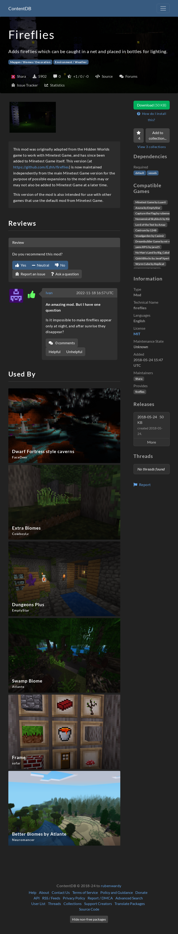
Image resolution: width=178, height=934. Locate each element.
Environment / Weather (71, 62)
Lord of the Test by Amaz (150, 224)
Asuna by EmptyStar (147, 207)
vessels (152, 173)
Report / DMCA (100, 898)
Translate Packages (129, 903)
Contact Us (61, 892)
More (151, 442)
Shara (138, 378)
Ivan (49, 292)
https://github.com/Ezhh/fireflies (41, 167)
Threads (54, 903)
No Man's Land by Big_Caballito (154, 252)
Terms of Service (85, 892)
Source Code (89, 909)
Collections (73, 903)
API (37, 898)
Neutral (40, 265)
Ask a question (65, 274)
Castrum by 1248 (145, 230)
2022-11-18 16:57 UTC (95, 292)
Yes (20, 265)
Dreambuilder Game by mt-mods (155, 241)
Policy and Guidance (116, 892)
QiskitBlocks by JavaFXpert (152, 258)
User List (38, 903)
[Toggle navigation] (163, 8)
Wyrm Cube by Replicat (149, 264)
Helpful (54, 351)
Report (142, 484)
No (60, 265)
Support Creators (98, 903)
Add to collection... (157, 135)
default (139, 173)
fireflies (139, 391)
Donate (141, 892)
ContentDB (19, 8)
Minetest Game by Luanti (150, 202)
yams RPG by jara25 (147, 247)
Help (32, 892)
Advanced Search (129, 898)
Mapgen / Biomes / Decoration (30, 62)
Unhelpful (74, 351)
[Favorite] (139, 135)
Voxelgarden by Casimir (149, 236)
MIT (137, 334)
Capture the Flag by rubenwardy (155, 213)
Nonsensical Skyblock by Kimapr (155, 219)
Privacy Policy (74, 898)
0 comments (62, 343)
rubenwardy (111, 885)
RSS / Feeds (51, 898)
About (44, 892)
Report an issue (30, 274)
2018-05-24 (150, 425)
